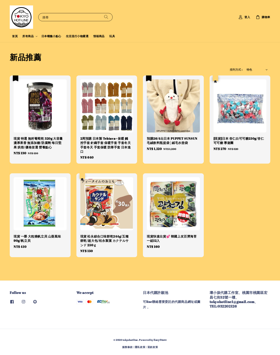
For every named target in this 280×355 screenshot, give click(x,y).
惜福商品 (99, 36)
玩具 (112, 36)
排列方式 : (236, 69)
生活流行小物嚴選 (77, 36)
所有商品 (28, 36)
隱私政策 (140, 347)
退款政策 (152, 347)
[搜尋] (106, 17)
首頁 (15, 36)
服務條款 (127, 347)
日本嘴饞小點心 (51, 36)
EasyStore (160, 340)
